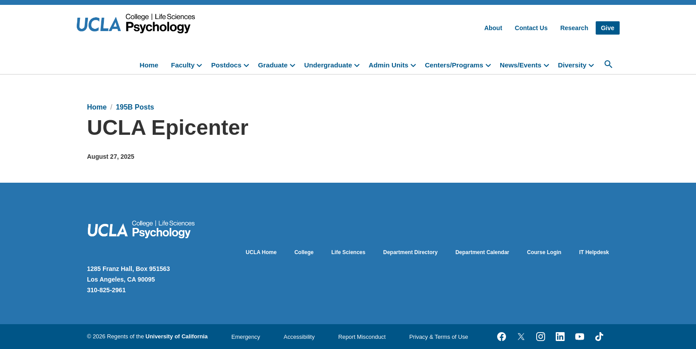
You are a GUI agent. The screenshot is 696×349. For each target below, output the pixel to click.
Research (574, 27)
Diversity (572, 65)
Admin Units (388, 65)
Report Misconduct (362, 336)
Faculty (182, 65)
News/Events (521, 65)
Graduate (273, 65)
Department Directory (410, 252)
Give (607, 27)
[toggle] (201, 64)
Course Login (544, 252)
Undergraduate (328, 65)
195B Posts (135, 107)
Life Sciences (349, 252)
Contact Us (531, 27)
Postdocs (226, 65)
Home (149, 65)
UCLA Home (261, 252)
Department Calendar (482, 252)
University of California (177, 336)
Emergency (245, 336)
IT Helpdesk (594, 252)
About (493, 27)
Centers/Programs (454, 65)
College (303, 252)
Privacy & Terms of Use (438, 336)
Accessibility (299, 336)
